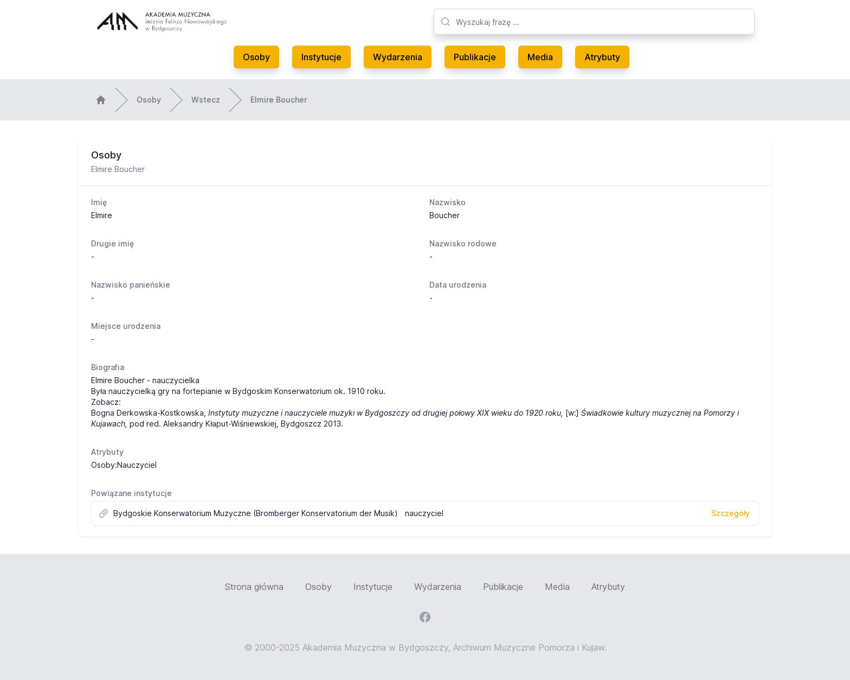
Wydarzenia (397, 57)
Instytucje (321, 57)
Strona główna (254, 586)
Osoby (256, 57)
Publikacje (475, 57)
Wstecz (205, 99)
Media (540, 57)
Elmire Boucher (278, 99)
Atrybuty (602, 57)
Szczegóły (730, 513)
